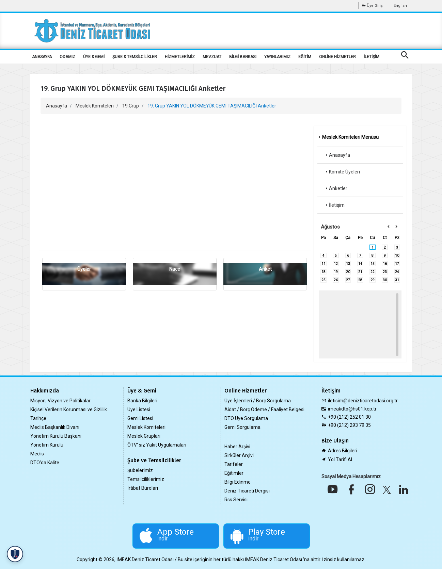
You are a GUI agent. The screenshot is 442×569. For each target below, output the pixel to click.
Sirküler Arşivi (239, 455)
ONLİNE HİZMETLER (337, 56)
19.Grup (130, 105)
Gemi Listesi (140, 418)
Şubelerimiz (140, 470)
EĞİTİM (304, 56)
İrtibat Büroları (142, 488)
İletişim (334, 205)
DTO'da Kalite (44, 462)
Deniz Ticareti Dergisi (247, 490)
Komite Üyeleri (342, 171)
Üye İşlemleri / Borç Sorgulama (257, 400)
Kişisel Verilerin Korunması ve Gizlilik (68, 409)
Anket (265, 269)
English (400, 5)
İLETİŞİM (371, 56)
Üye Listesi (138, 409)
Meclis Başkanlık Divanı (54, 427)
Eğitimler (233, 473)
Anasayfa (56, 105)
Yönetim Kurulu (46, 445)
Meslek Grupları (143, 436)
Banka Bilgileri (142, 400)
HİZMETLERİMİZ (180, 56)
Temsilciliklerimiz (145, 479)
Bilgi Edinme (237, 482)
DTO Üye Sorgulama (246, 418)
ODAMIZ (67, 56)
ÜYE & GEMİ (94, 56)
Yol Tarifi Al (340, 459)
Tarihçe (38, 418)
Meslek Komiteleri (95, 105)
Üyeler (84, 269)
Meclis (37, 453)
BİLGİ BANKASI (242, 56)
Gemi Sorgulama (242, 427)
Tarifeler (233, 464)
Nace (174, 269)
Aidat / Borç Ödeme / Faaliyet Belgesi (264, 409)
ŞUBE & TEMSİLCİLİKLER (134, 56)
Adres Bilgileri (342, 450)
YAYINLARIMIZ (277, 56)
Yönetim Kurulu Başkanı (55, 436)
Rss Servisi (236, 499)
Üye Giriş (372, 5)
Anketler (335, 188)
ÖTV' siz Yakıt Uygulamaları (156, 445)
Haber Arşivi (237, 446)
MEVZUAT (212, 56)
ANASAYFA (42, 56)
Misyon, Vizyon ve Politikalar (60, 400)
